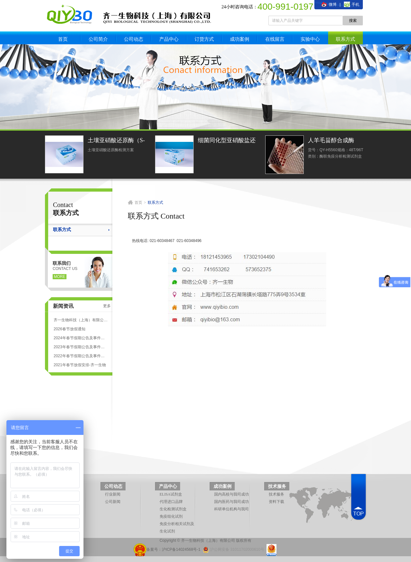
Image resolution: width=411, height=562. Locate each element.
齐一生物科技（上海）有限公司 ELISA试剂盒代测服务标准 (81, 320)
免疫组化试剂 (171, 516)
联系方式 (345, 39)
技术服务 (277, 486)
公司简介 (98, 39)
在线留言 (274, 39)
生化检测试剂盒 (173, 509)
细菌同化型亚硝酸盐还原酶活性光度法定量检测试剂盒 (227, 141)
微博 (328, 4)
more (60, 276)
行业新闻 (112, 494)
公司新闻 (112, 501)
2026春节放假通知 (69, 329)
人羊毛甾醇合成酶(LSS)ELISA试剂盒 (331, 141)
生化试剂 (167, 531)
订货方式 (204, 39)
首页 (63, 39)
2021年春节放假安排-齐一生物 (80, 365)
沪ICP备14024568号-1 (181, 549)
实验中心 (310, 39)
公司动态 (133, 39)
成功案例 (239, 39)
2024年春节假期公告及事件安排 (81, 338)
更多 (107, 306)
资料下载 (276, 501)
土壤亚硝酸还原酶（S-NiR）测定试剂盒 (116, 141)
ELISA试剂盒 (171, 494)
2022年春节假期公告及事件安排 (81, 356)
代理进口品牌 (171, 501)
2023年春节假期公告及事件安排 (81, 347)
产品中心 (169, 39)
